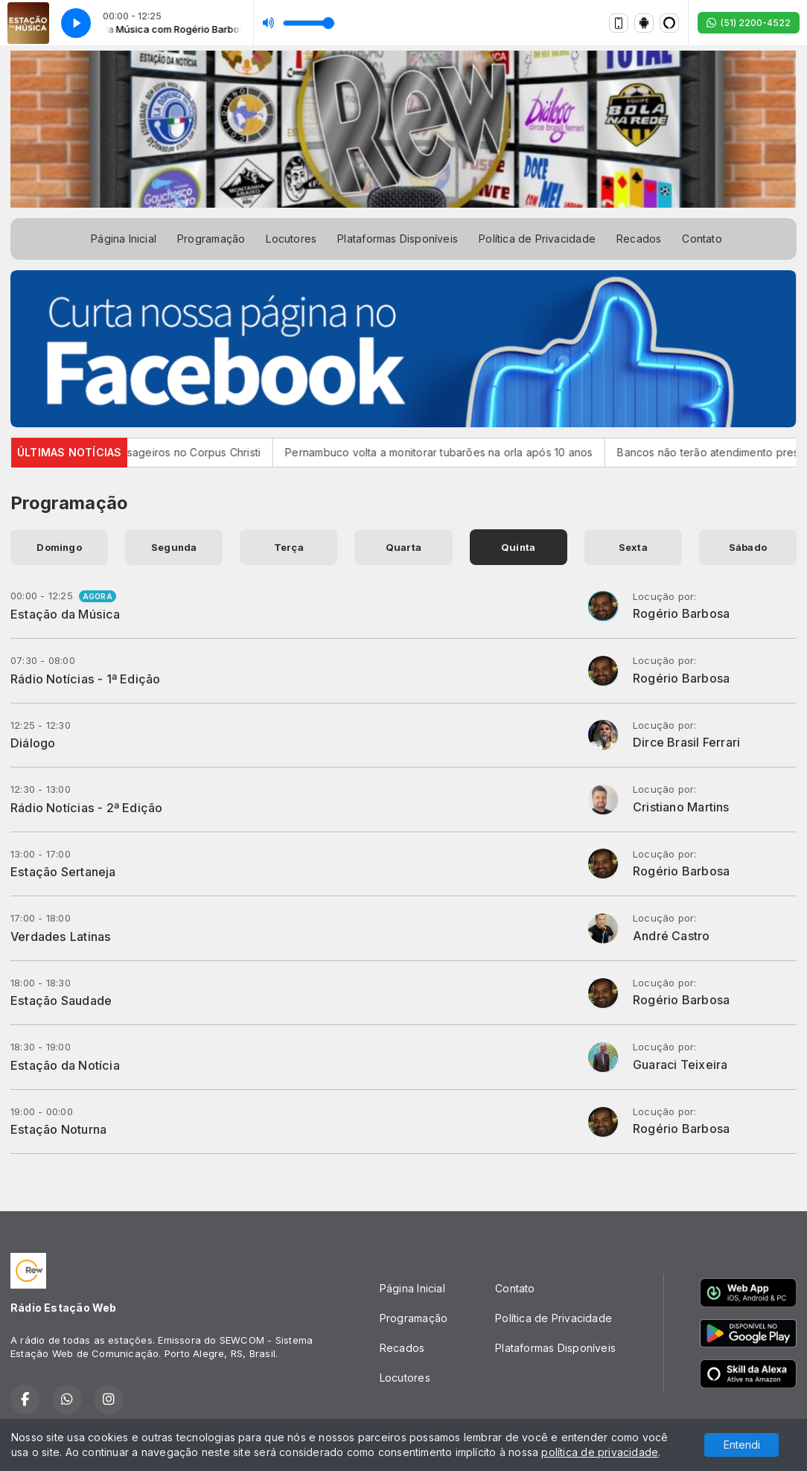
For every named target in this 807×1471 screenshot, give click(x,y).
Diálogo (32, 743)
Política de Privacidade (537, 238)
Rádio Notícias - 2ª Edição (86, 807)
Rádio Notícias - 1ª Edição (85, 678)
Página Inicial (123, 238)
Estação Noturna (58, 1129)
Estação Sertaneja (63, 871)
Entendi (742, 1444)
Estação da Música (65, 614)
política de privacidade (599, 1452)
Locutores (291, 238)
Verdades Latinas (60, 936)
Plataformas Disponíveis (397, 238)
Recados (638, 238)
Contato (701, 238)
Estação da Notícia (65, 1065)
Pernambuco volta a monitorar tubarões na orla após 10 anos (454, 452)
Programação (211, 238)
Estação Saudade (61, 1000)
